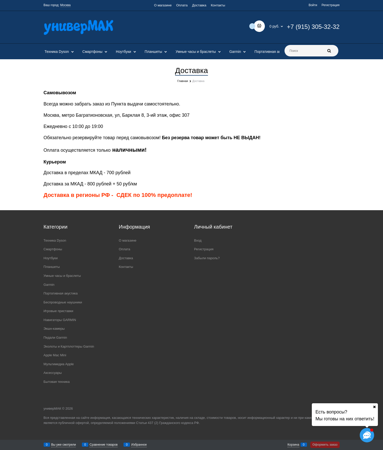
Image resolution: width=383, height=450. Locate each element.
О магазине (163, 5)
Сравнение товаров (104, 445)
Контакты (218, 5)
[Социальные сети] (367, 435)
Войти (312, 5)
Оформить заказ (324, 444)
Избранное (139, 445)
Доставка (199, 5)
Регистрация (330, 5)
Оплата (182, 5)
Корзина (293, 445)
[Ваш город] (374, 406)
